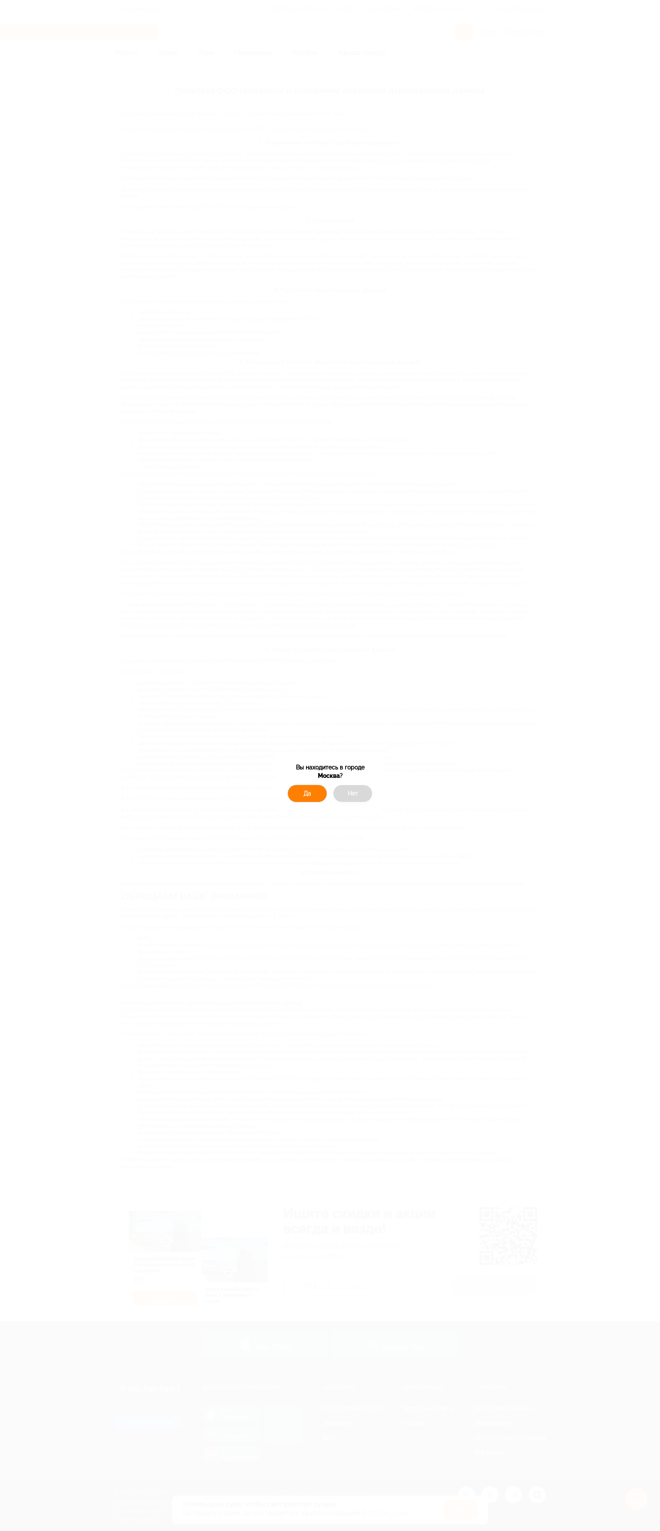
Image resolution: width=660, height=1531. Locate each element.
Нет (353, 793)
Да (307, 793)
